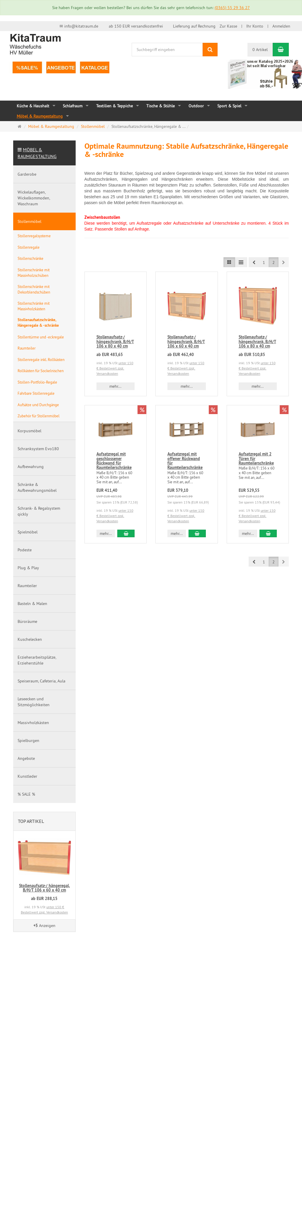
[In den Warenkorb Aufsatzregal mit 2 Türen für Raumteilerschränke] (268, 533)
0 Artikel (260, 49)
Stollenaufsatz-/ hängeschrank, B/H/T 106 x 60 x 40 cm (186, 341)
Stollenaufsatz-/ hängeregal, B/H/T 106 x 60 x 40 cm (44, 888)
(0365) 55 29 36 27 (232, 7)
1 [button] (264, 262)
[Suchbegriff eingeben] (167, 49)
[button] (254, 262)
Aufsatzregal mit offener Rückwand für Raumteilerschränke (185, 460)
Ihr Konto (254, 26)
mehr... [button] (115, 386)
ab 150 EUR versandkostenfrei (136, 26)
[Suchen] (210, 49)
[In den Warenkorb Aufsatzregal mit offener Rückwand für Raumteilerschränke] (197, 533)
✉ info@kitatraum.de (79, 26)
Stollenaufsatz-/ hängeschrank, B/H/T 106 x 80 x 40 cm (115, 341)
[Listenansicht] (229, 262)
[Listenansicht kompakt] (241, 262)
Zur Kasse (228, 26)
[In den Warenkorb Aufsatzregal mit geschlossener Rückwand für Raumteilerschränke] (126, 533)
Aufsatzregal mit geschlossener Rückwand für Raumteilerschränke (114, 460)
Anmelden (281, 26)
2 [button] (273, 262)
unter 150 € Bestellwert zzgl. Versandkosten (114, 368)
